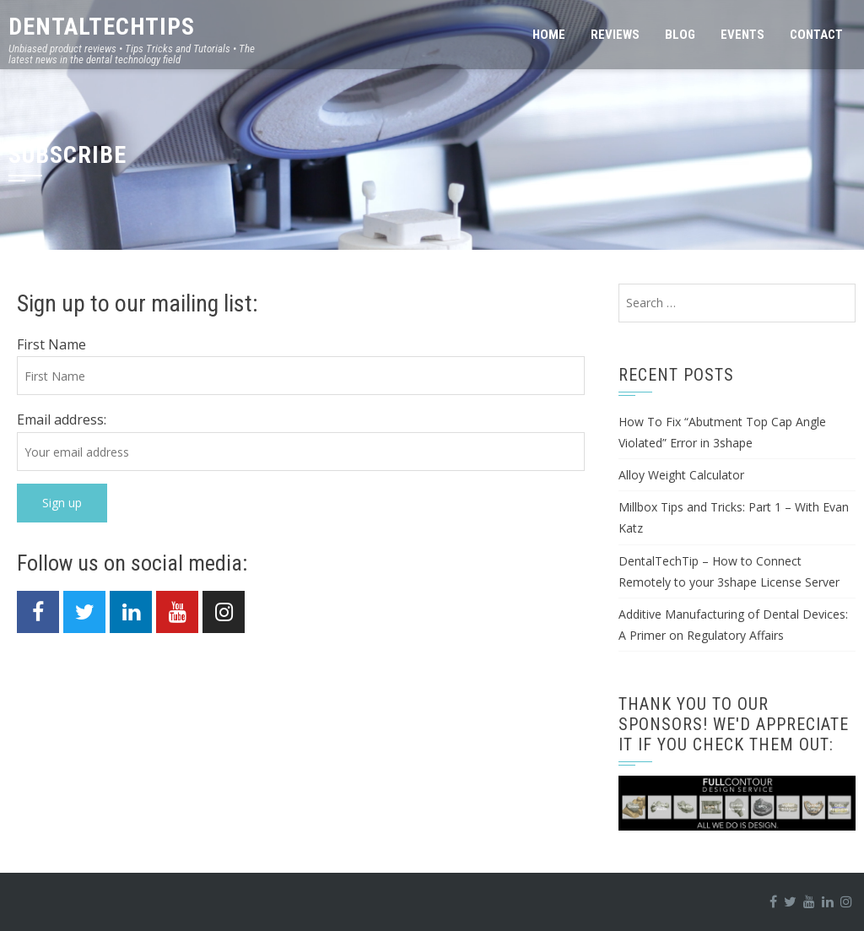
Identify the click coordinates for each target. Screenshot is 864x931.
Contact (816, 34)
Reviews (615, 34)
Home (548, 34)
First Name (51, 344)
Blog (680, 34)
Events (742, 34)
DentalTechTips (101, 27)
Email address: (61, 419)
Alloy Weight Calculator (681, 475)
